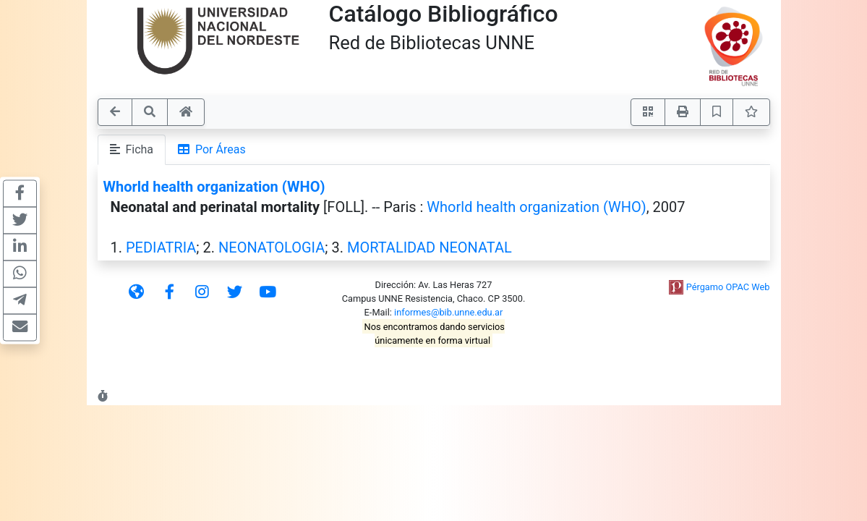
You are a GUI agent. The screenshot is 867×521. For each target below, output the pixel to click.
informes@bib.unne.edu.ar (448, 312)
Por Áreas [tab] (212, 149)
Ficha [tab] (132, 149)
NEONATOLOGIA (271, 247)
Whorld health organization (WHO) (214, 186)
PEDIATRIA (161, 247)
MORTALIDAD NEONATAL (429, 247)
